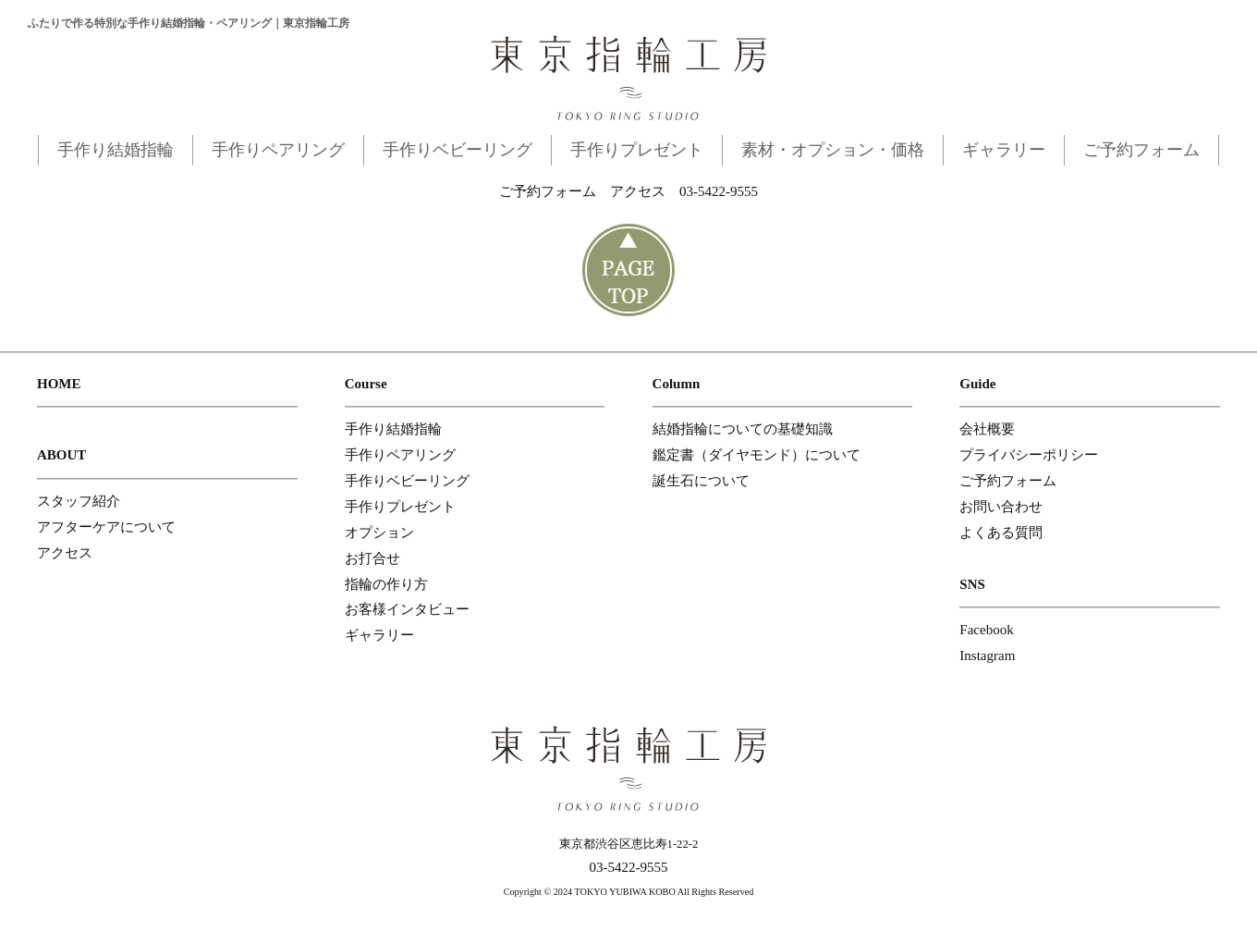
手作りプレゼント (636, 150)
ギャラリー (1003, 150)
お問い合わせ (1001, 506)
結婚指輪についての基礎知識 (743, 429)
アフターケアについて (106, 527)
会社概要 (987, 429)
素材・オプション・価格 (832, 150)
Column (677, 383)
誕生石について (701, 480)
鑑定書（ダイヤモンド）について (756, 454)
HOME (59, 383)
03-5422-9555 (718, 191)
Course (366, 383)
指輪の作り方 (386, 584)
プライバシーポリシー (1028, 454)
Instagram (987, 655)
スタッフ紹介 (78, 501)
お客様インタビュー (407, 609)
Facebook (986, 629)
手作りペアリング (278, 150)
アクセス (637, 191)
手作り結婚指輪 (115, 150)
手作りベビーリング (457, 150)
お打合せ (372, 558)
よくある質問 (1001, 532)
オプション (379, 532)
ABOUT (61, 454)
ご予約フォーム (1141, 150)
